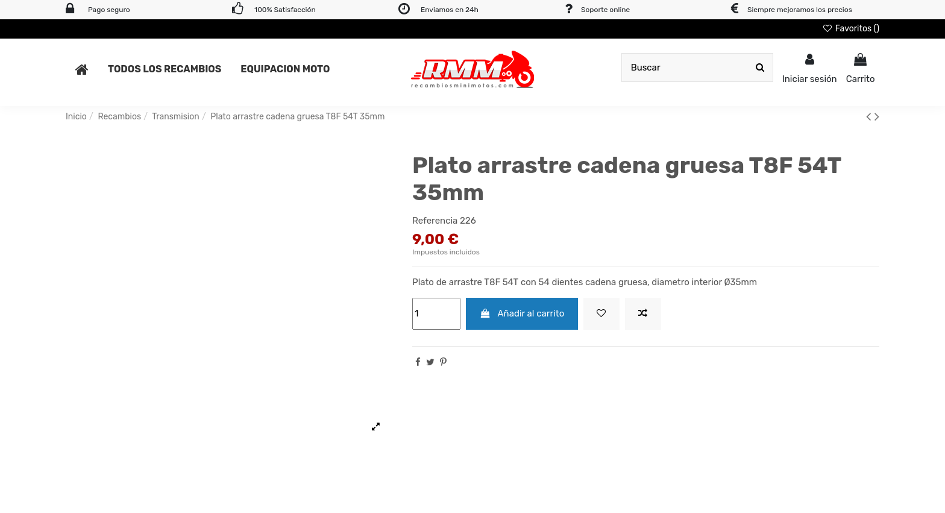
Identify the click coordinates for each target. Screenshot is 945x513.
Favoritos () (850, 29)
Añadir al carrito (522, 313)
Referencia (434, 220)
